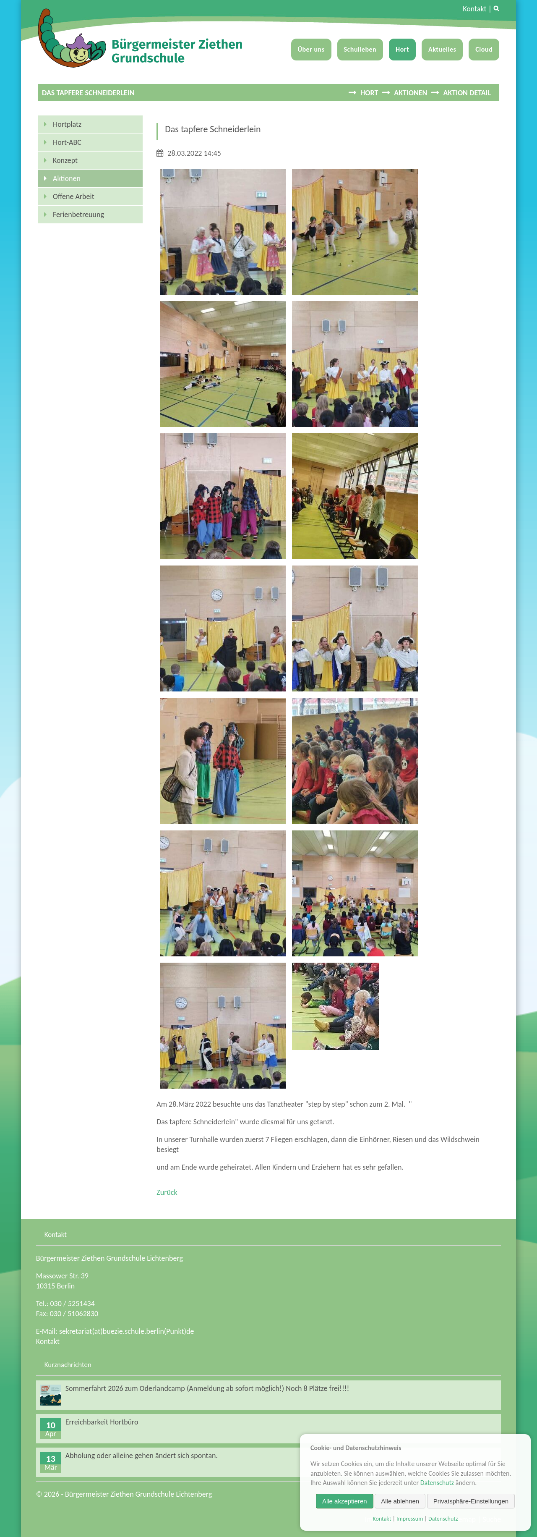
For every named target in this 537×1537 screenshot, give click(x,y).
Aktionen (410, 92)
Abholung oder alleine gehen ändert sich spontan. (141, 1455)
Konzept (65, 160)
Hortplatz (67, 124)
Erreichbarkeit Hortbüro (101, 1422)
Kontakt (474, 8)
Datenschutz (437, 1483)
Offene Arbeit (73, 196)
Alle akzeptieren (344, 1501)
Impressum (409, 1518)
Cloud (484, 49)
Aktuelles (442, 49)
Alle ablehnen (400, 1501)
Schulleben (360, 49)
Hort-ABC (67, 142)
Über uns (311, 49)
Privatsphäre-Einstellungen (470, 1501)
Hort (402, 49)
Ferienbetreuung (78, 214)
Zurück (166, 1192)
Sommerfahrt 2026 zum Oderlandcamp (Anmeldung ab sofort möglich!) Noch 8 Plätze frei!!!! (207, 1388)
